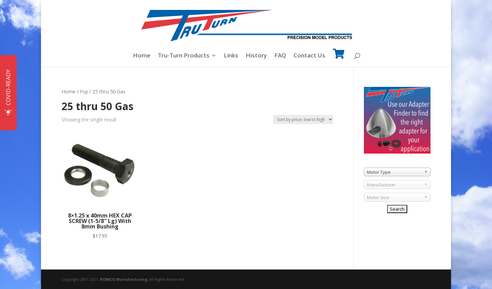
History (256, 56)
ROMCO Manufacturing (123, 279)
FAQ (280, 56)
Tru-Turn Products (183, 56)
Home (141, 56)
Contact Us (309, 56)
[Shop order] (303, 119)
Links (231, 56)
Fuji (84, 91)
